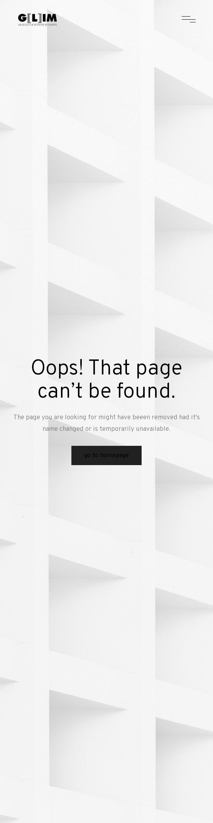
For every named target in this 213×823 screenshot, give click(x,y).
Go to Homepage (106, 455)
